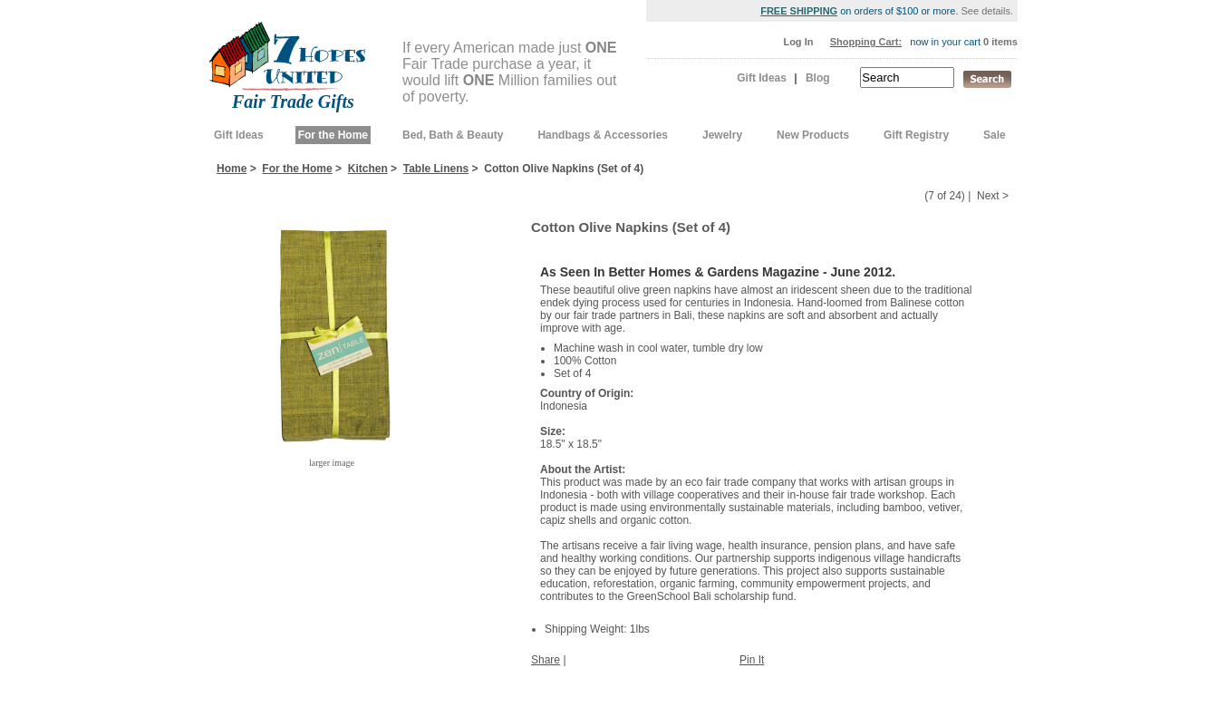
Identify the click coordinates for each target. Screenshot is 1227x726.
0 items (1000, 41)
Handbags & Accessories (602, 135)
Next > (993, 195)
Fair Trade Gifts (293, 101)
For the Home (333, 135)
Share (545, 659)
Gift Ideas (762, 78)
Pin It (751, 659)
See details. (987, 10)
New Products (813, 135)
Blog (818, 78)
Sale (994, 135)
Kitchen (368, 168)
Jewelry (722, 135)
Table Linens (436, 168)
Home (231, 168)
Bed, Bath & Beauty (452, 135)
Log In (798, 41)
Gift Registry (916, 135)
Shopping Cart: (866, 41)
